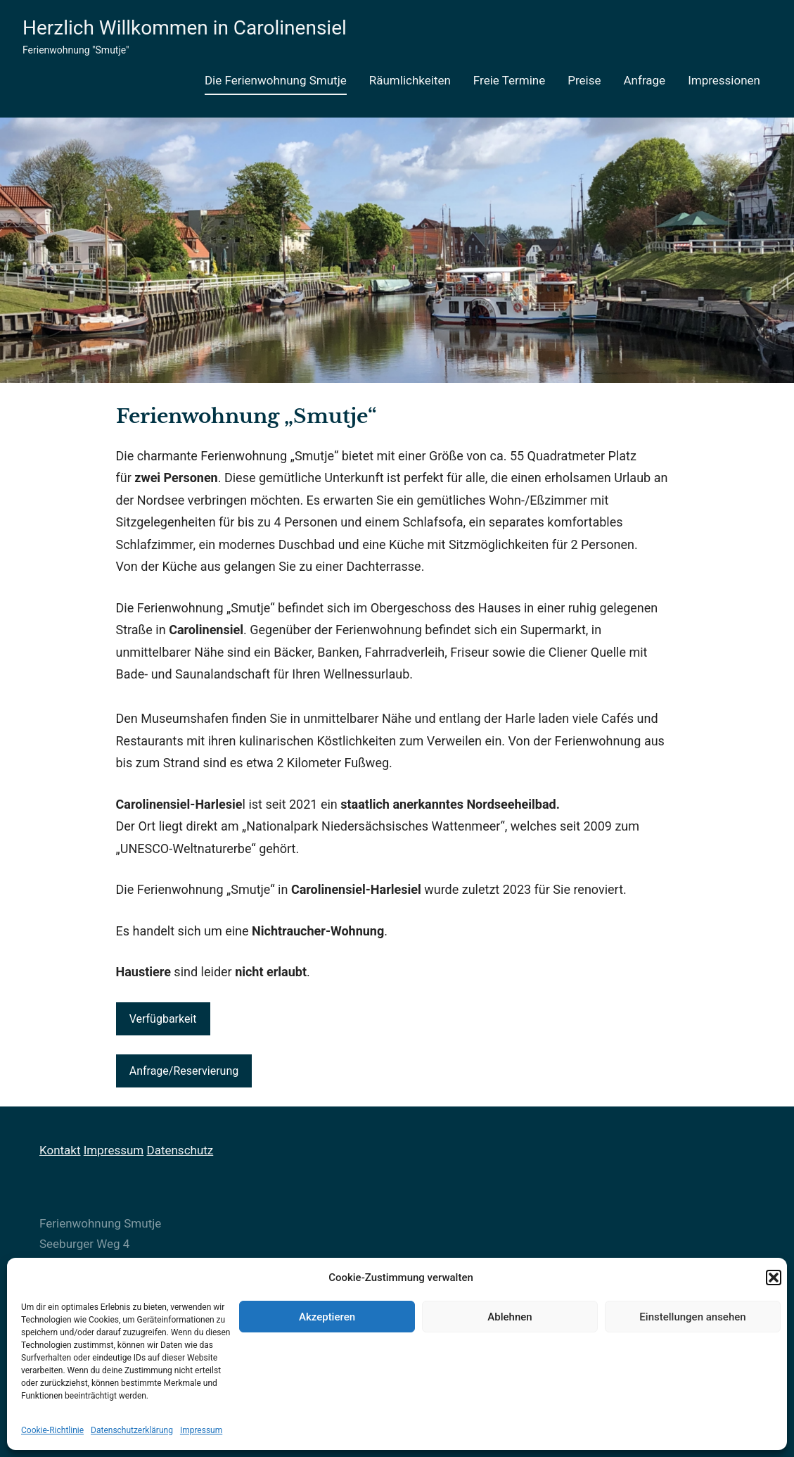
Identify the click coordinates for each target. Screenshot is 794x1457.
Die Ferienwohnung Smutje (276, 80)
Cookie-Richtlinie (52, 1430)
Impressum (201, 1430)
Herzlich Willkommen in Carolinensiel (185, 27)
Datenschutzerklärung (132, 1430)
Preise (584, 80)
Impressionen (724, 80)
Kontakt (60, 1150)
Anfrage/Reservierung (184, 1071)
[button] (774, 1277)
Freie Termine (509, 80)
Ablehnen (509, 1317)
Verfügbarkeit (163, 1019)
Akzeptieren (327, 1317)
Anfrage (645, 80)
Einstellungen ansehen (692, 1317)
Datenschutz (179, 1150)
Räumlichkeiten (410, 80)
